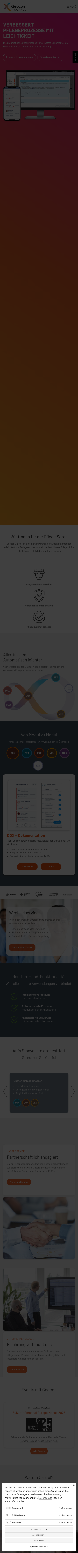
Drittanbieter (19, 1515)
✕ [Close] (74, 1485)
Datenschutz (45, 1497)
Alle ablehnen (39, 1540)
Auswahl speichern (39, 1529)
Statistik (16, 1522)
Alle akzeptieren (39, 1535)
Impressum (34, 1547)
